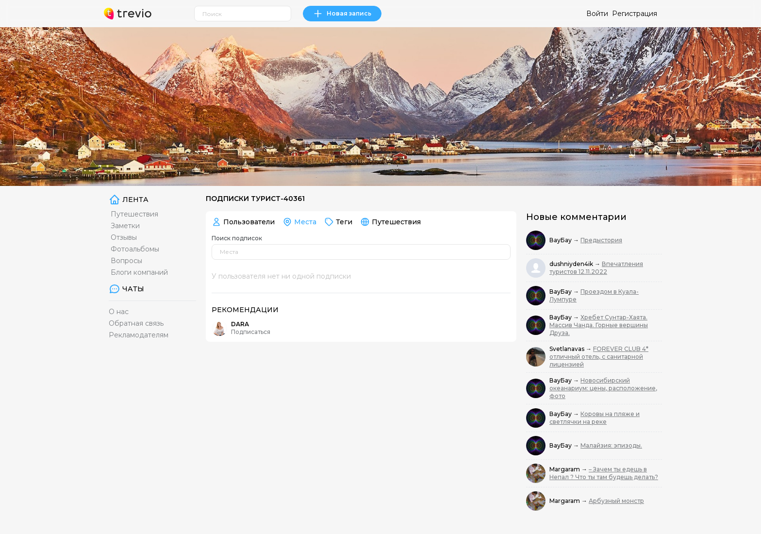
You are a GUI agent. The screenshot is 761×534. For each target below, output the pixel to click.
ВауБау (561, 240)
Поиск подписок (237, 238)
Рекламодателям (138, 335)
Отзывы (124, 237)
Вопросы (126, 260)
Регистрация (634, 13)
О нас (119, 311)
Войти (597, 13)
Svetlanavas (567, 348)
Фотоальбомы (135, 249)
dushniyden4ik (572, 263)
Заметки (125, 225)
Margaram (565, 469)
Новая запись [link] (342, 13)
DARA (240, 324)
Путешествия (134, 214)
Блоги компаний (139, 272)
